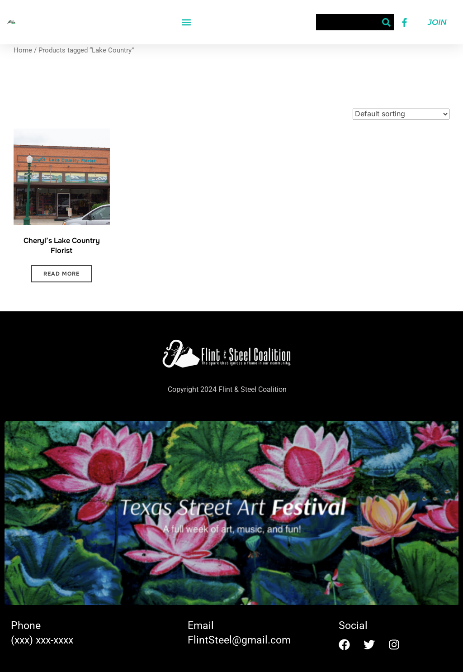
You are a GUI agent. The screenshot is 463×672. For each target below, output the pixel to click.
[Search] (386, 22)
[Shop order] (401, 114)
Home (23, 50)
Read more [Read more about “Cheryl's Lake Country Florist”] (61, 273)
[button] (186, 22)
